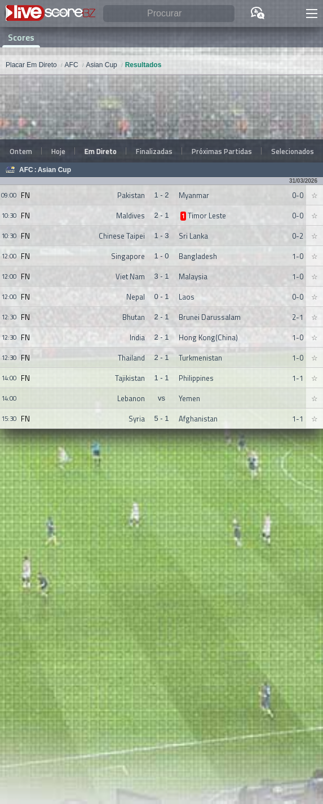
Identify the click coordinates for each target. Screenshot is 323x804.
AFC (26, 170)
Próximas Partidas (222, 151)
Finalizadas (154, 151)
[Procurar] (168, 14)
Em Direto (101, 151)
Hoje (58, 151)
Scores (21, 37)
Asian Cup (54, 170)
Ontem (21, 151)
